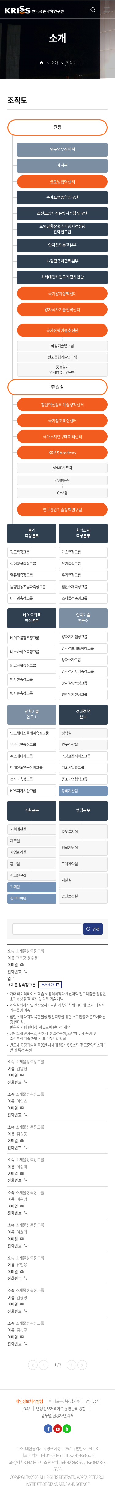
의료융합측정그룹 (23, 665)
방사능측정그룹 (21, 693)
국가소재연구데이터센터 (62, 436)
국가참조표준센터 (62, 420)
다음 (71, 1365)
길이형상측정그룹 (23, 563)
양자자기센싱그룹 (74, 636)
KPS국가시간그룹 (23, 791)
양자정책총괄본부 (62, 245)
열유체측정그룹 (21, 575)
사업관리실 (18, 852)
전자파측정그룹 (21, 779)
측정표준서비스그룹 (76, 756)
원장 (57, 127)
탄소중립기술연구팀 (62, 357)
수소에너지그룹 (21, 756)
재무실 (15, 841)
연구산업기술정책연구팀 (62, 509)
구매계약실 (70, 864)
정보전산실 (18, 875)
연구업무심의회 (62, 149)
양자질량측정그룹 (74, 683)
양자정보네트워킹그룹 (78, 648)
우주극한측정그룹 (23, 744)
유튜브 (57, 1428)
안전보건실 (70, 896)
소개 (54, 63)
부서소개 (50, 985)
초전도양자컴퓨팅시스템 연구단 (62, 213)
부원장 (57, 387)
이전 (43, 1365)
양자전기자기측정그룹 (78, 671)
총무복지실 (70, 831)
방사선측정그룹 (21, 679)
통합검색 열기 (93, 9)
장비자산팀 (70, 791)
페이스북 (48, 1428)
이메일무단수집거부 (64, 1401)
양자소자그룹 (71, 660)
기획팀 (15, 887)
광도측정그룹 (19, 552)
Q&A (26, 1408)
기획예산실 (18, 829)
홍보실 (15, 864)
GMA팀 (62, 492)
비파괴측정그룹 (21, 598)
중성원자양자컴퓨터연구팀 (62, 369)
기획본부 (32, 810)
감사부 (62, 165)
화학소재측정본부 (83, 533)
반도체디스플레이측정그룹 (29, 733)
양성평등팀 (62, 480)
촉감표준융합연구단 (62, 197)
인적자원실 (70, 847)
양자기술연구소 (83, 618)
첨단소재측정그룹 (74, 586)
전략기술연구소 (32, 714)
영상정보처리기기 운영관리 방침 (61, 1408)
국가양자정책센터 (62, 293)
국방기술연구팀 (62, 345)
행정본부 (83, 810)
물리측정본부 (32, 533)
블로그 (67, 1428)
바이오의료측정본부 (32, 618)
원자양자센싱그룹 (74, 694)
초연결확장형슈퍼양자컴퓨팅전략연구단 (62, 229)
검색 (96, 929)
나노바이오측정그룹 (24, 652)
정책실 (66, 733)
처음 (33, 1365)
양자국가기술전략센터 (62, 309)
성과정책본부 (83, 714)
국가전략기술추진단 (62, 330)
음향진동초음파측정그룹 (28, 586)
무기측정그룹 (71, 563)
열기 (107, 10)
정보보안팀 (18, 898)
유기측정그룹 (71, 575)
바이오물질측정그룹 (24, 638)
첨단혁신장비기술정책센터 (62, 404)
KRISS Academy (62, 452)
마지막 (82, 1365)
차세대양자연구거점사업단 (62, 277)
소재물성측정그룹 (74, 598)
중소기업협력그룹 (74, 779)
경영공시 (93, 1401)
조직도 (70, 63)
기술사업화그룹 (73, 767)
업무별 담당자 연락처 (57, 1415)
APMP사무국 (62, 468)
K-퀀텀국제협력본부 (62, 261)
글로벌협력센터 (62, 182)
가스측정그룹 (71, 552)
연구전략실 (70, 744)
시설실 (66, 880)
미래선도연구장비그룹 (26, 767)
